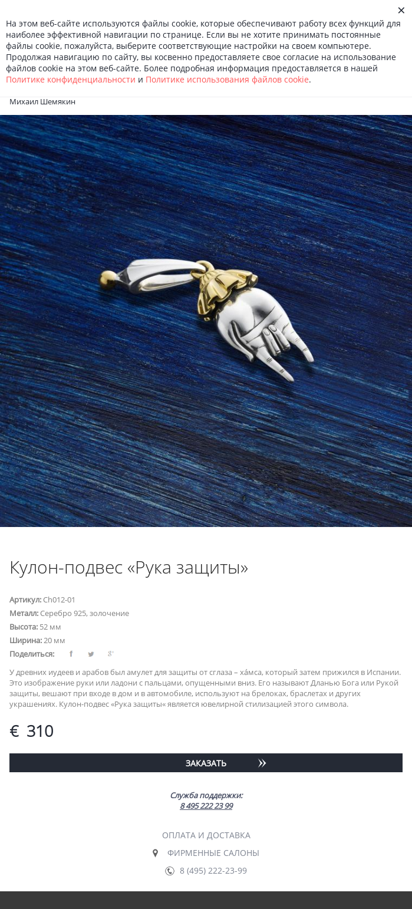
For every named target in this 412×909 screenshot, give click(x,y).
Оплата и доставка (206, 835)
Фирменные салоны (213, 852)
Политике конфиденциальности (71, 79)
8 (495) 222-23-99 (213, 870)
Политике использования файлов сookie (227, 79)
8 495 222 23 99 (206, 806)
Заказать (206, 763)
